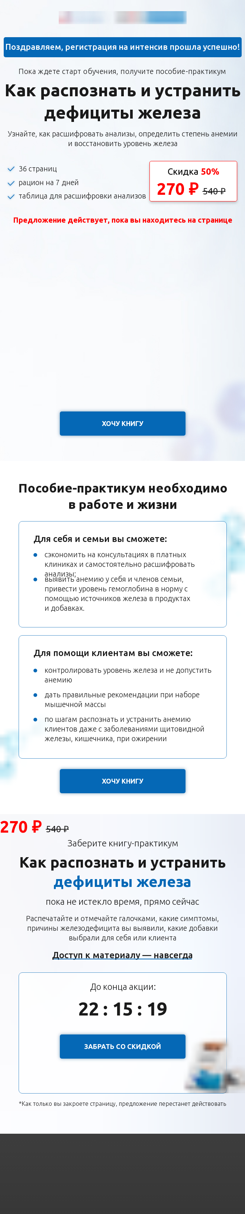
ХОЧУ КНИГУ (123, 423)
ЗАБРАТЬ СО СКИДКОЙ (122, 1046)
